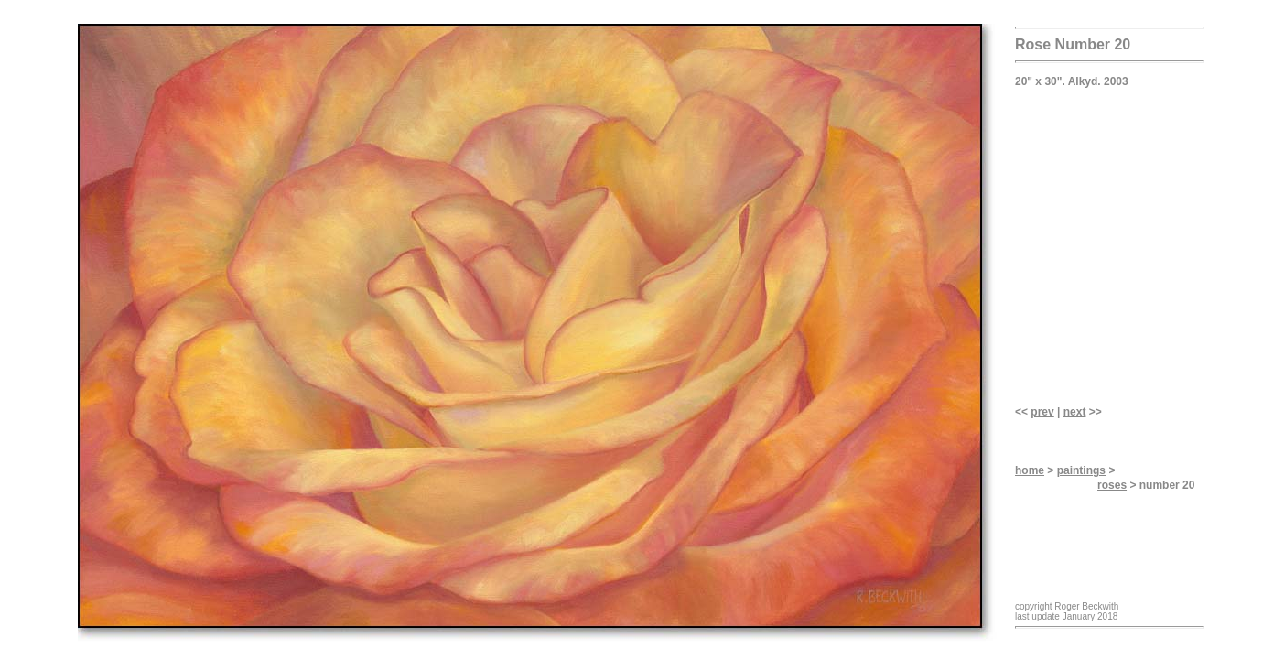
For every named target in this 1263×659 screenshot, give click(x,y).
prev (1042, 411)
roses (1112, 485)
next (1074, 411)
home (1029, 470)
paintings (1081, 470)
